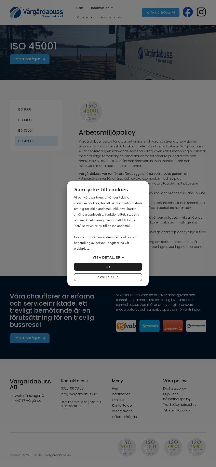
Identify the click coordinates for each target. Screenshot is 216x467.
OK (108, 266)
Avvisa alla (108, 277)
